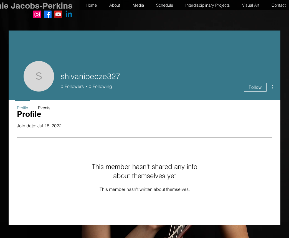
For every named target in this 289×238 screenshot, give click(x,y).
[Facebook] (48, 14)
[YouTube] (58, 14)
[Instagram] (37, 14)
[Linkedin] (69, 14)
